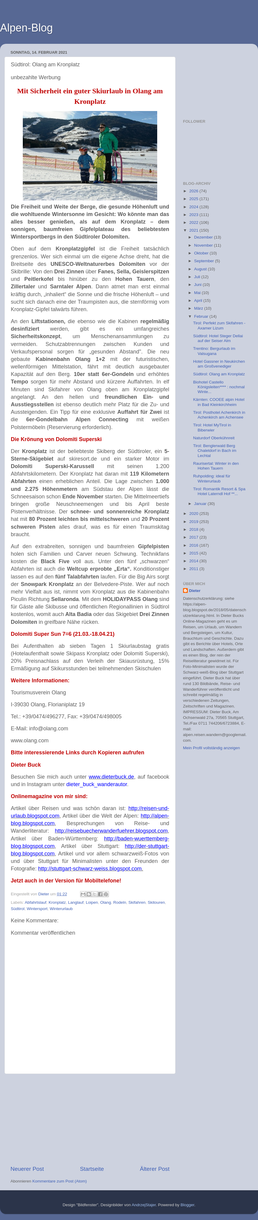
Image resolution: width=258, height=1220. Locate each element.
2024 (194, 207)
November (204, 245)
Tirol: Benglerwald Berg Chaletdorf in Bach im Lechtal (214, 450)
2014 (194, 561)
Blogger (187, 1205)
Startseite (92, 1169)
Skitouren (156, 902)
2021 (194, 230)
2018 (194, 529)
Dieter (194, 590)
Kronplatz (57, 902)
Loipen (92, 902)
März (199, 308)
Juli (197, 277)
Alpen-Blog (26, 28)
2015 (194, 553)
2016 (194, 545)
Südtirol (18, 908)
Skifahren (137, 902)
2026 (194, 191)
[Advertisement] (90, 1119)
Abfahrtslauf (35, 902)
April (198, 300)
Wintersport (37, 908)
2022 (194, 222)
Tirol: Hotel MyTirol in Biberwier (212, 427)
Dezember (204, 237)
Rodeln (119, 902)
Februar (201, 316)
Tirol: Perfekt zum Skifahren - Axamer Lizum (219, 325)
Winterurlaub (61, 908)
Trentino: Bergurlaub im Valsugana (214, 351)
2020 (194, 513)
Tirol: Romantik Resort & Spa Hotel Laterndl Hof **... (219, 491)
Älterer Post (155, 1169)
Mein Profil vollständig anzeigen (211, 748)
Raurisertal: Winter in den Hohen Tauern (216, 465)
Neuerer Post (27, 1169)
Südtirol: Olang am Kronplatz (219, 374)
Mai (198, 292)
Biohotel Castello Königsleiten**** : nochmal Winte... (219, 387)
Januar (201, 503)
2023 (194, 214)
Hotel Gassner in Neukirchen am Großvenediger (219, 363)
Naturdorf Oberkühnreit (214, 438)
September (204, 261)
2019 (194, 521)
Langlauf (76, 902)
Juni (198, 284)
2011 (194, 568)
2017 (194, 537)
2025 (194, 199)
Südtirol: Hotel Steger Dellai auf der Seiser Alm (218, 338)
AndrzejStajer (144, 1205)
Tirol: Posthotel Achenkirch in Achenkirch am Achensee (219, 414)
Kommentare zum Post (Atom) (59, 1181)
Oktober (202, 253)
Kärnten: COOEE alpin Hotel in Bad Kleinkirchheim (218, 402)
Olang (105, 902)
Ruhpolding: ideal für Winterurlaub (211, 478)
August (201, 269)
